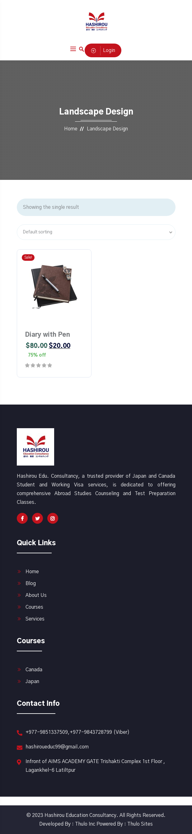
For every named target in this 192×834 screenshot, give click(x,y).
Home (70, 128)
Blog (31, 583)
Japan (32, 681)
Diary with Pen (47, 335)
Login (103, 50)
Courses (34, 607)
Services (35, 618)
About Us (36, 595)
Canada (34, 669)
